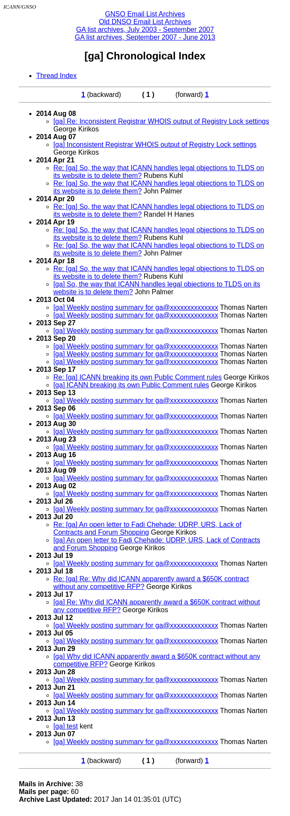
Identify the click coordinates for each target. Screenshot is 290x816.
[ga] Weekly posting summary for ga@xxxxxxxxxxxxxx (135, 307)
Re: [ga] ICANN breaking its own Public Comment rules (137, 377)
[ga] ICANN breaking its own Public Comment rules (131, 385)
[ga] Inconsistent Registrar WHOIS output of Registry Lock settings (154, 144)
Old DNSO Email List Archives (145, 21)
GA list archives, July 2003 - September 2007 (145, 29)
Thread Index (56, 75)
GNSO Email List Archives (145, 14)
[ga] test (65, 726)
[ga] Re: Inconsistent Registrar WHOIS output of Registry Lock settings (161, 121)
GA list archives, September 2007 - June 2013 (145, 37)
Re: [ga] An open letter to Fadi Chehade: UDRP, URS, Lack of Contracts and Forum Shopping (147, 528)
